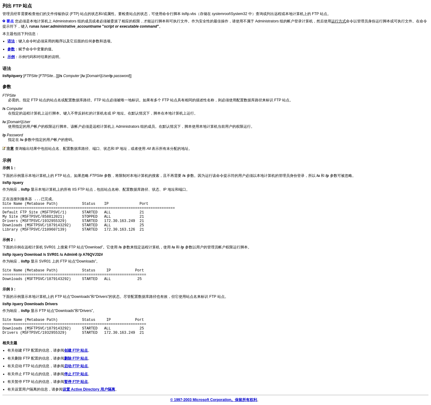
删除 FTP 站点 (76, 358)
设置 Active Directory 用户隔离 (89, 389)
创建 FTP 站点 (76, 350)
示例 (11, 57)
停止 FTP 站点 (76, 374)
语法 (11, 41)
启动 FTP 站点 (76, 366)
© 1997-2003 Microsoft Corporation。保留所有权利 (213, 400)
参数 (11, 49)
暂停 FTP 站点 (76, 382)
